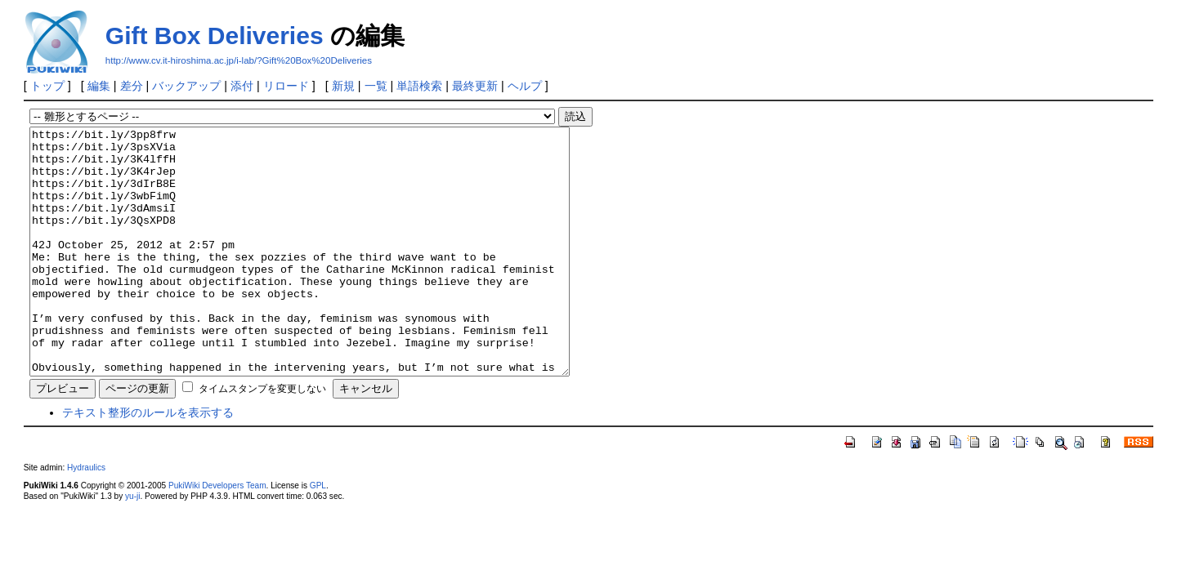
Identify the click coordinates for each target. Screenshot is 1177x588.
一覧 (376, 85)
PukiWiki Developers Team (217, 534)
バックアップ (186, 85)
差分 (131, 85)
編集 (98, 85)
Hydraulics (86, 516)
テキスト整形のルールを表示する (148, 461)
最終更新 (475, 85)
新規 (343, 85)
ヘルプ (525, 85)
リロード (286, 85)
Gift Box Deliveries (214, 35)
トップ (47, 85)
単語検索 (419, 85)
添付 (241, 85)
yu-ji (132, 545)
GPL (318, 534)
